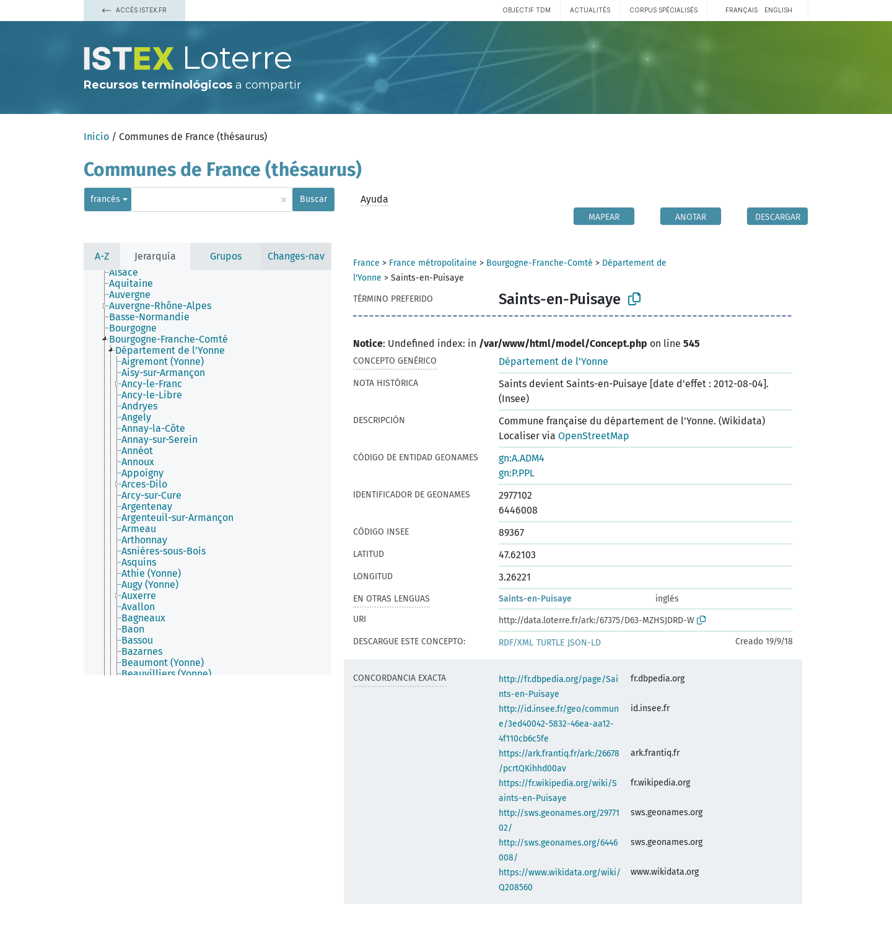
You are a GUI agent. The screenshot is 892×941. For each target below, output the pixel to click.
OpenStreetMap (593, 436)
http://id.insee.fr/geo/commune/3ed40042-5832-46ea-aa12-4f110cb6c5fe (559, 724)
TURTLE (550, 642)
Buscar (313, 199)
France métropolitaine (433, 263)
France (366, 263)
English (778, 10)
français (741, 10)
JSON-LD (584, 642)
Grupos (226, 256)
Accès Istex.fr (134, 10)
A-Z (102, 256)
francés (105, 199)
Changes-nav (296, 256)
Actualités (590, 10)
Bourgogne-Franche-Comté (539, 263)
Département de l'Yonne (553, 361)
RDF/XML (516, 642)
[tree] (207, 472)
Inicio (96, 136)
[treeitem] (128, 272)
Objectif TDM (526, 10)
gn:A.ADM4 (521, 458)
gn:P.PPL (517, 473)
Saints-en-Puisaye (535, 598)
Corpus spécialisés (663, 10)
